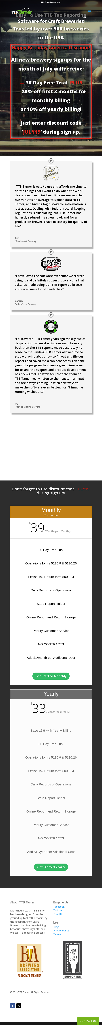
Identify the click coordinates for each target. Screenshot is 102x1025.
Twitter (57, 910)
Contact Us (88, 1021)
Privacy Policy (61, 930)
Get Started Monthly (51, 676)
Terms (57, 934)
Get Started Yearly (51, 867)
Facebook (59, 906)
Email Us (58, 914)
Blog (56, 927)
